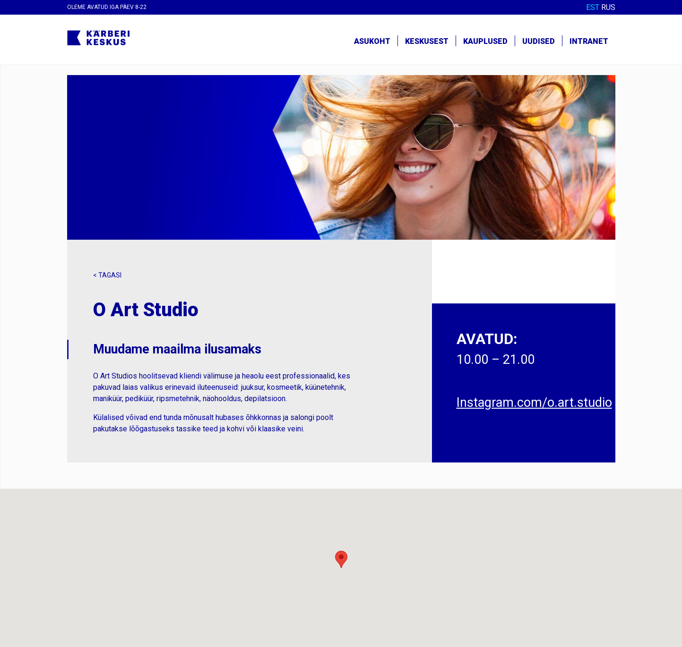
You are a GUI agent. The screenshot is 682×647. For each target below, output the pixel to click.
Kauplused (485, 41)
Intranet (589, 41)
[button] (341, 559)
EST (592, 7)
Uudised (538, 41)
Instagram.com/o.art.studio (534, 402)
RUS (608, 7)
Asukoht (372, 41)
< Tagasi (107, 275)
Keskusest (427, 41)
